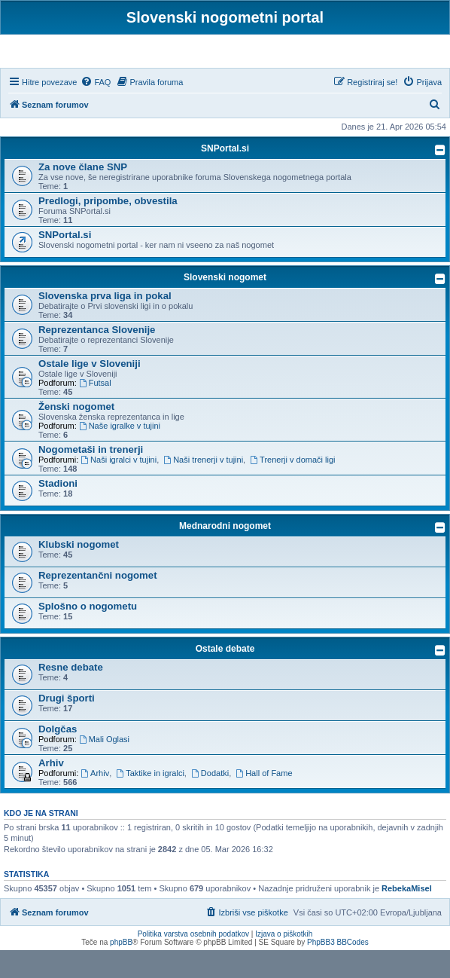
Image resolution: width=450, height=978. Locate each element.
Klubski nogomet (78, 572)
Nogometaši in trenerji (90, 477)
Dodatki (210, 800)
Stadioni (58, 511)
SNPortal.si (225, 176)
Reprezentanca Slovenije (96, 357)
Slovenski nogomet (225, 305)
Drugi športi (66, 726)
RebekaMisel (407, 916)
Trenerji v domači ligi (292, 487)
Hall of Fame (264, 800)
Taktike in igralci (150, 800)
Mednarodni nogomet (225, 554)
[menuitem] (96, 110)
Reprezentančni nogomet (97, 603)
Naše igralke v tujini (119, 453)
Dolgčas (57, 757)
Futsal (95, 410)
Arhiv (51, 790)
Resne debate (70, 695)
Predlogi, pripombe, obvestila (108, 228)
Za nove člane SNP (82, 194)
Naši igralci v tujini (119, 487)
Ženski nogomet (76, 434)
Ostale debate (225, 676)
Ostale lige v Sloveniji (89, 391)
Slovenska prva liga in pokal (105, 323)
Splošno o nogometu (87, 634)
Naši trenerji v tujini (203, 487)
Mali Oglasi (104, 767)
